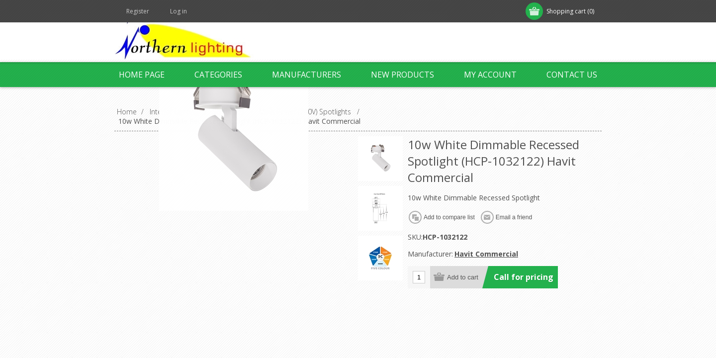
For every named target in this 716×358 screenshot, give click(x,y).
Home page (142, 74)
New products (402, 74)
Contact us (571, 74)
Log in (178, 11)
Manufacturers (306, 74)
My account (490, 74)
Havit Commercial (486, 254)
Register (137, 11)
